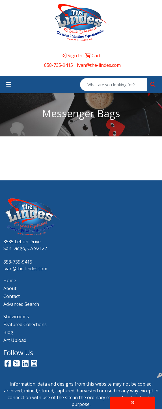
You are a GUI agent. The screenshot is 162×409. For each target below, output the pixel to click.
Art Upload (14, 340)
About (9, 288)
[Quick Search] (113, 84)
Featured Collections (25, 324)
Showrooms (16, 316)
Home (9, 280)
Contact (11, 296)
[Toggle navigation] (9, 85)
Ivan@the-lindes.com (99, 65)
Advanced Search (21, 304)
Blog (8, 332)
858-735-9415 (58, 65)
